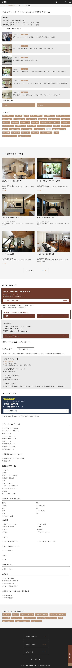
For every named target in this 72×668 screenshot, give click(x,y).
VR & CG (4, 529)
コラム (4, 555)
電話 (6, 316)
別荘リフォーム (6, 441)
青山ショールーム (7, 550)
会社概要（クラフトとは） (10, 524)
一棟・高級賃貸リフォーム (10, 438)
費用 (37, 503)
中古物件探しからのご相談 (10, 581)
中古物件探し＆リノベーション (12, 454)
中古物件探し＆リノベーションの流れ (13, 458)
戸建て (4, 472)
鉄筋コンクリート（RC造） (10, 475)
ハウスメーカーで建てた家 (10, 486)
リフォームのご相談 (8, 578)
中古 (37, 508)
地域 (3, 510)
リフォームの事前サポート (10, 541)
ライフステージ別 (7, 516)
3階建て (4, 491)
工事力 (39, 526)
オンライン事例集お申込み (10, 586)
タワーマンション (7, 483)
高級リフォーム (6, 433)
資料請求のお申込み (8, 583)
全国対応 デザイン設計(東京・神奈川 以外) (16, 591)
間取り (4, 503)
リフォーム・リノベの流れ (10, 428)
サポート (5, 537)
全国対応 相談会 (7, 595)
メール (41, 316)
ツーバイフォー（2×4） (9, 493)
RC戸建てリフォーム (8, 449)
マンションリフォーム (8, 436)
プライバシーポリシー (43, 532)
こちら (15, 342)
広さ (3, 508)
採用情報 (39, 529)
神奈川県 (11, 361)
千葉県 (5, 363)
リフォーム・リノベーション (11, 424)
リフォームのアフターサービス (46, 541)
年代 (37, 513)
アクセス (5, 532)
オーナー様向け (40, 510)
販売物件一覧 (6, 461)
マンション (5, 470)
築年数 (4, 505)
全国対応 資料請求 (7, 598)
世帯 (3, 513)
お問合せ (5, 574)
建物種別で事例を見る (9, 466)
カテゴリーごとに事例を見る (11, 499)
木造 (3, 480)
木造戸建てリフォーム (8, 444)
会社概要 (5, 520)
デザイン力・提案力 (8, 526)
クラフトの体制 (41, 524)
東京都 (5, 361)
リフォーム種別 (40, 505)
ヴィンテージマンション (9, 488)
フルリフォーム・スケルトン (10, 430)
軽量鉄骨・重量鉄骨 (8, 478)
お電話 (19, 305)
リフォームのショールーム (10, 546)
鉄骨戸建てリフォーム (8, 446)
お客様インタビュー (8, 565)
